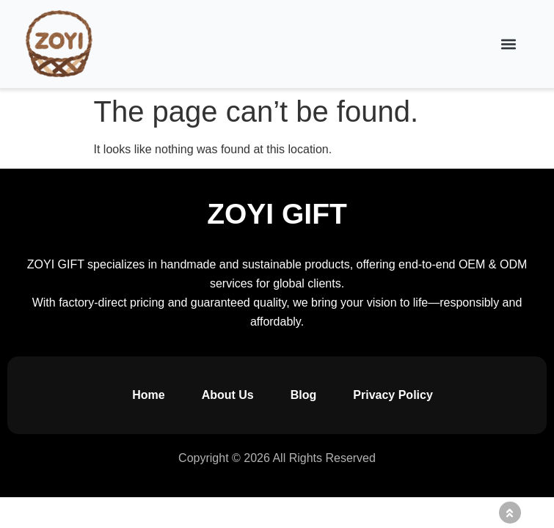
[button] (509, 44)
